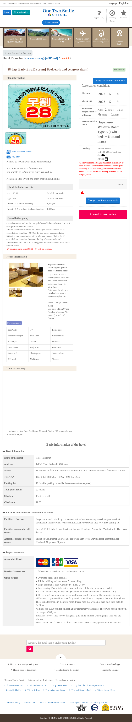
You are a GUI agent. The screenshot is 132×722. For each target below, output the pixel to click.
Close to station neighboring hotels (101, 36)
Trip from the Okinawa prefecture (88, 685)
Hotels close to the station (67, 670)
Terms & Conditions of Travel (51, 702)
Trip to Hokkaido (13, 690)
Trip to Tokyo (33, 690)
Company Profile (99, 702)
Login (6, 12)
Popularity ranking (110, 670)
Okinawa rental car (14, 685)
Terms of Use (29, 702)
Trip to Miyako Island (81, 690)
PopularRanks (119, 37)
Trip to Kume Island (106, 690)
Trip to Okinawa (60, 685)
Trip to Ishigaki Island (55, 690)
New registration (21, 12)
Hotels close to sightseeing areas (14, 36)
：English (119, 3)
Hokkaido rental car (38, 685)
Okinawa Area (51, 22)
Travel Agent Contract (78, 702)
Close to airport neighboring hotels (82, 36)
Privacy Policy (13, 702)
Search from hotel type (110, 664)
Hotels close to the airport (24, 670)
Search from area (38, 34)
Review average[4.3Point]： (42, 58)
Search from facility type (61, 36)
